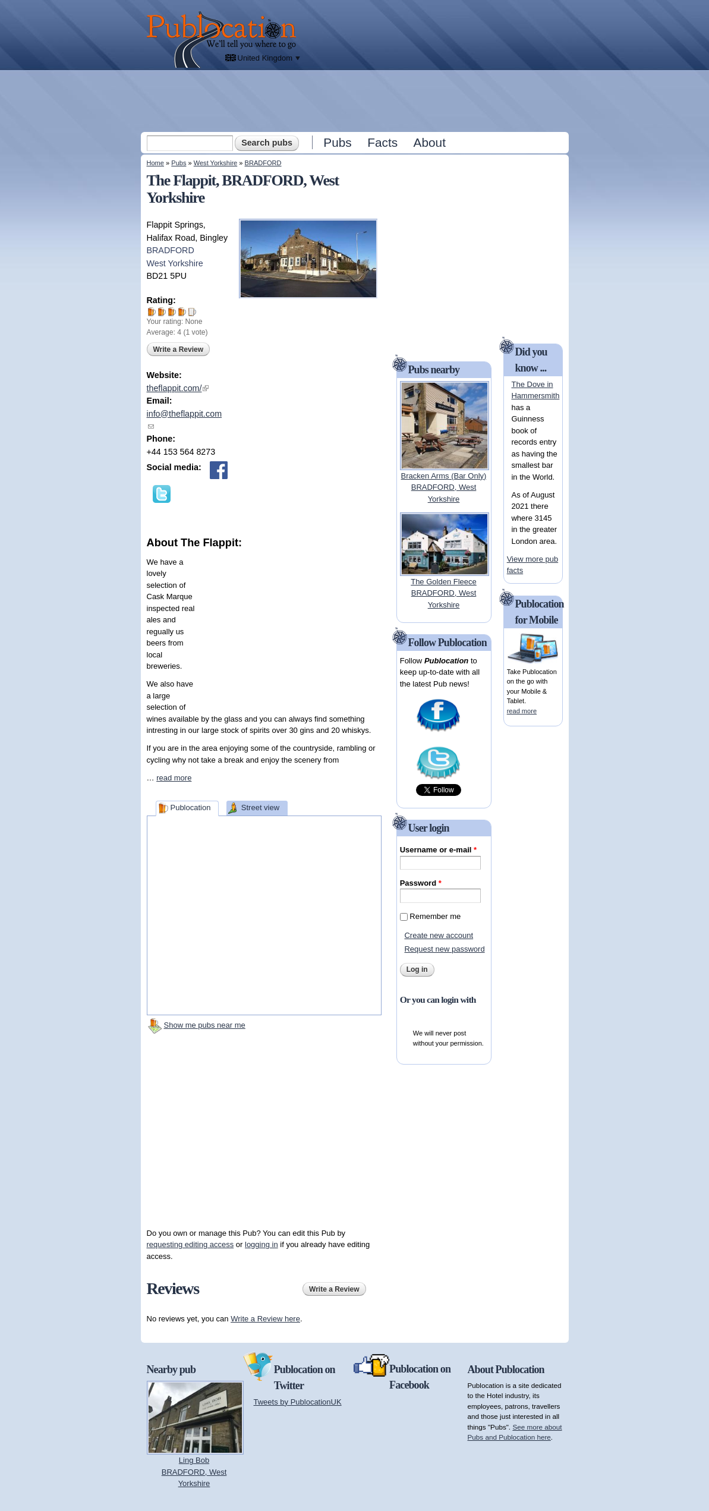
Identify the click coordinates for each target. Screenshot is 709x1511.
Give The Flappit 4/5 (182, 311)
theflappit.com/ (178, 388)
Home (155, 162)
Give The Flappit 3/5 (172, 311)
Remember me (435, 916)
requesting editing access (190, 1244)
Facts (382, 142)
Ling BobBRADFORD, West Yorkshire (194, 1472)
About (430, 142)
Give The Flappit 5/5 (192, 311)
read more (173, 777)
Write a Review (178, 349)
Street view (260, 807)
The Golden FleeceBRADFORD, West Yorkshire (444, 593)
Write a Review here (265, 1318)
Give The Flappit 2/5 (162, 311)
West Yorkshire (215, 162)
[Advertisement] (356, 100)
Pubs (337, 142)
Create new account (438, 935)
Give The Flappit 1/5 (152, 311)
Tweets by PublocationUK (298, 1401)
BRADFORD (263, 162)
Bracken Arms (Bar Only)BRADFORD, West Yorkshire (444, 487)
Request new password (444, 949)
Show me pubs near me (204, 1025)
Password (421, 883)
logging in (261, 1244)
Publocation (190, 807)
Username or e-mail (438, 849)
